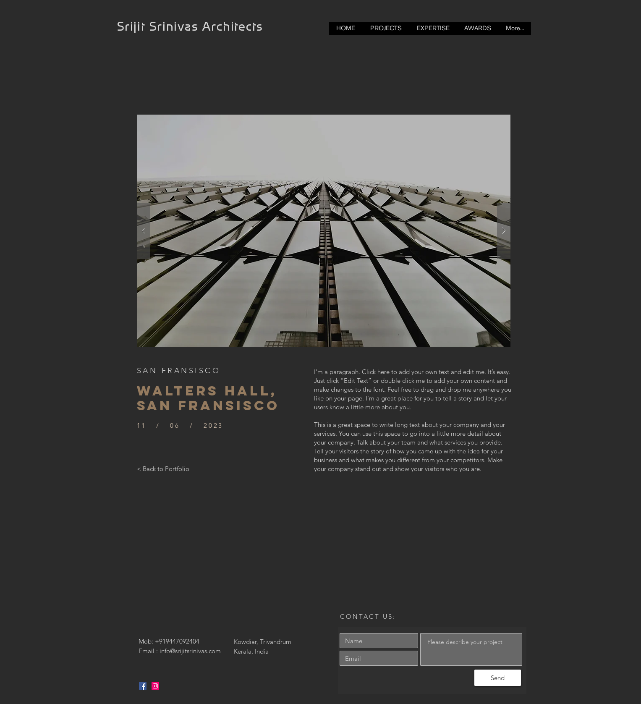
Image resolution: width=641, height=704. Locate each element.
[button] (323, 231)
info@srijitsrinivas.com (190, 651)
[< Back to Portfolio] (163, 468)
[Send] (497, 678)
